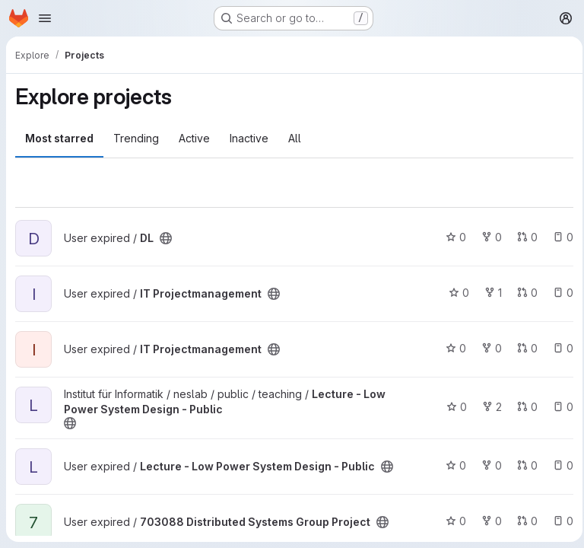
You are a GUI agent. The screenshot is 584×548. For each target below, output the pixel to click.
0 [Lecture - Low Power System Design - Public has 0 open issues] (558, 406)
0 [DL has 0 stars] (451, 237)
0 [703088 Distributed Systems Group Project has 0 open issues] (558, 521)
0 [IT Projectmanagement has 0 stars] (454, 292)
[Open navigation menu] (45, 18)
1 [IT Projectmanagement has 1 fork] (488, 292)
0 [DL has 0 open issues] (558, 237)
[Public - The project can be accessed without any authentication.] (166, 238)
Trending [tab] (136, 138)
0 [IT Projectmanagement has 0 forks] (487, 348)
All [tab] (294, 138)
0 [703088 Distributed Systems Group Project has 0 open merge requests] (523, 521)
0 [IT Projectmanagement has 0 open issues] (558, 292)
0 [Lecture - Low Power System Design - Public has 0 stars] (452, 406)
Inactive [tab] (249, 138)
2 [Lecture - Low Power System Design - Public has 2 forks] (487, 406)
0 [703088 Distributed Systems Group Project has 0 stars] (451, 521)
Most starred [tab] (59, 138)
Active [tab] (194, 138)
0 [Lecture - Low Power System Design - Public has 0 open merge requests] (523, 406)
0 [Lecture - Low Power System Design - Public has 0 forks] (487, 465)
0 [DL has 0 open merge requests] (523, 237)
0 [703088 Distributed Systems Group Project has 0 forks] (487, 521)
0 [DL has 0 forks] (487, 237)
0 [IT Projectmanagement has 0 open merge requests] (523, 292)
